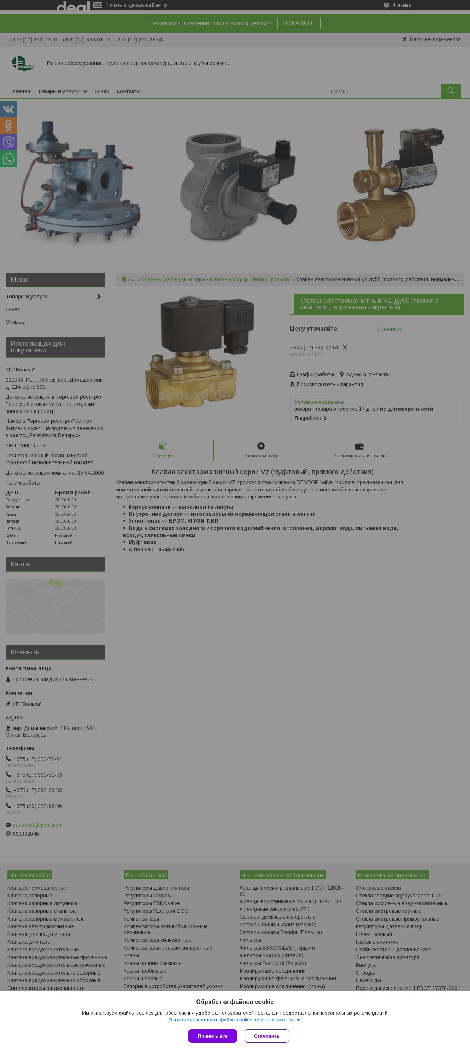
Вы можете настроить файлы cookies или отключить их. (232, 1020)
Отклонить (266, 1036)
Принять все (213, 1036)
